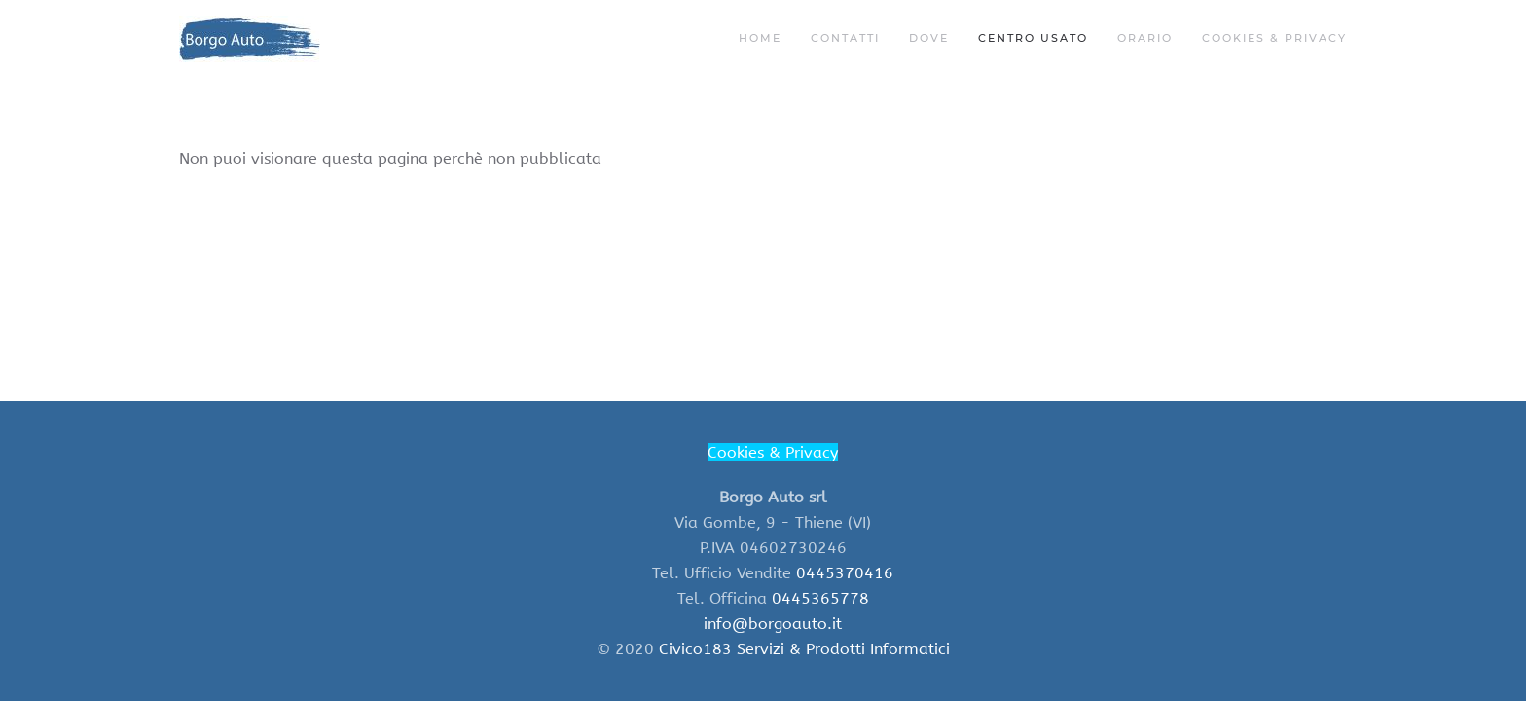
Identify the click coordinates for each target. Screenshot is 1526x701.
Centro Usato (1033, 38)
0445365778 (820, 598)
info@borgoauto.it (773, 623)
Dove (929, 38)
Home (760, 38)
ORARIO (1145, 38)
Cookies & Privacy (1274, 38)
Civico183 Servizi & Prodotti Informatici (804, 649)
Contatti (845, 38)
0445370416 (844, 573)
